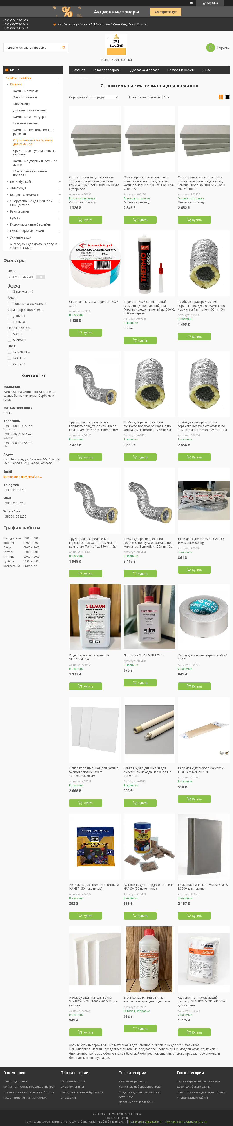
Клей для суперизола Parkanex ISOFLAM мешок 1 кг (200, 770)
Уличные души (20, 237)
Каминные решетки (133, 1081)
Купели (15, 218)
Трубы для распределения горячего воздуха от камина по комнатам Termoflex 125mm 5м (147, 426)
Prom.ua (136, 1114)
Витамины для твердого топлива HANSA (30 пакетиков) (94, 887)
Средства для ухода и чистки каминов (34, 152)
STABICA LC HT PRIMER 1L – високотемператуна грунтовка (147, 999)
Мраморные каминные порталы (30, 173)
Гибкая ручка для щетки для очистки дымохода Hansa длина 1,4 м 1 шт (147, 772)
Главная (78, 70)
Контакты (80, 78)
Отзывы (101, 78)
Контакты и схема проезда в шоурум (29, 1087)
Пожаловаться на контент (146, 1122)
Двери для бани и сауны (193, 1087)
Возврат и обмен (180, 70)
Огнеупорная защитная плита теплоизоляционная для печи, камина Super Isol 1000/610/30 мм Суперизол (94, 183)
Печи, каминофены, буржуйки (82, 1092)
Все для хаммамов (24, 194)
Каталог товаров (18, 77)
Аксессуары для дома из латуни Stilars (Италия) (33, 246)
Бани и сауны (19, 211)
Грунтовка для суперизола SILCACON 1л (89, 657)
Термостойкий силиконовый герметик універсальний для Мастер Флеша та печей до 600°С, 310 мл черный (149, 307)
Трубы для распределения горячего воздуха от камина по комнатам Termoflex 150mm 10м (148, 543)
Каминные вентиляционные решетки (33, 132)
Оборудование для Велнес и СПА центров (31, 203)
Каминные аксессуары (29, 117)
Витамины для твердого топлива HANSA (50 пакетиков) (148, 887)
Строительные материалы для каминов (33, 142)
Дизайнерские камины (29, 110)
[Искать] (63, 47)
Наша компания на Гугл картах (25, 1098)
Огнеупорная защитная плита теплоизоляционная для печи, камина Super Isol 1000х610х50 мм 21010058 (149, 183)
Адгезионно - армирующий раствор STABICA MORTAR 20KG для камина (202, 1001)
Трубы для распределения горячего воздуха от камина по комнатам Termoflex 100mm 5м (201, 305)
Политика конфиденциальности (186, 1122)
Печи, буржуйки (21, 181)
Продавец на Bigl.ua (116, 1118)
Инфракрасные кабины (193, 1098)
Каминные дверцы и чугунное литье (35, 163)
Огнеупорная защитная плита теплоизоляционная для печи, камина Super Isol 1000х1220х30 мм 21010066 (201, 183)
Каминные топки (25, 91)
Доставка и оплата (144, 70)
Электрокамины (25, 97)
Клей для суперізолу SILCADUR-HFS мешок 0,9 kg (201, 541)
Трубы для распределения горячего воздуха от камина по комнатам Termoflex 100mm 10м (93, 426)
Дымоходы (18, 188)
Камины (16, 84)
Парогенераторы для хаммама (198, 1081)
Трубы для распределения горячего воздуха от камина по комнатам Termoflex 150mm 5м (92, 543)
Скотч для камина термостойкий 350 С (93, 303)
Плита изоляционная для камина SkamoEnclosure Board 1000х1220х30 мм (93, 772)
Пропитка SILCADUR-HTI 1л (144, 655)
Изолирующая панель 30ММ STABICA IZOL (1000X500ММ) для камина (94, 1001)
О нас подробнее (15, 1081)
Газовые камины (25, 123)
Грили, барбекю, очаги (27, 231)
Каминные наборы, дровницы (140, 1087)
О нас (206, 70)
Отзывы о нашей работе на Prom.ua (28, 1092)
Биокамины (21, 104)
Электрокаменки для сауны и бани (201, 1092)
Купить (88, 220)
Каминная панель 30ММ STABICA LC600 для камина (203, 887)
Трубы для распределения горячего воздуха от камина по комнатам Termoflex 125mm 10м (202, 426)
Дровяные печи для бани (136, 1102)
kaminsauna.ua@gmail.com (22, 477)
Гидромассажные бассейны (30, 224)
